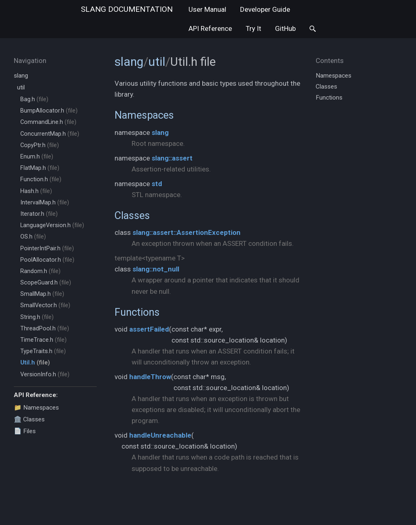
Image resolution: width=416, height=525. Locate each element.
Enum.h (36, 156)
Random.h (40, 271)
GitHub (285, 28)
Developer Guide (265, 9)
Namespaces (144, 115)
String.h (37, 317)
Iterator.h (39, 213)
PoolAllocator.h (47, 259)
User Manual (207, 9)
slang (127, 9)
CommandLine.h (48, 122)
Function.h (40, 179)
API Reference (210, 28)
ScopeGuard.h (45, 282)
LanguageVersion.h (52, 225)
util (21, 87)
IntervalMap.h (44, 202)
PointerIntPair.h (47, 248)
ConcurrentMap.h (49, 133)
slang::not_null (155, 269)
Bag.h (34, 99)
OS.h (33, 236)
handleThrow (150, 377)
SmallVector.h (45, 305)
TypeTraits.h (43, 351)
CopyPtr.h (39, 145)
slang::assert (172, 158)
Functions (137, 312)
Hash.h (36, 191)
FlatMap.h (39, 168)
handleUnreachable (160, 435)
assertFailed (149, 329)
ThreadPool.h (44, 328)
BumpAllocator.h (49, 110)
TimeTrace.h (43, 339)
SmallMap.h (42, 294)
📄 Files (25, 431)
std (157, 184)
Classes (132, 215)
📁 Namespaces (36, 407)
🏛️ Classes (29, 419)
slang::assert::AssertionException (186, 232)
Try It (253, 28)
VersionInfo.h (44, 374)
